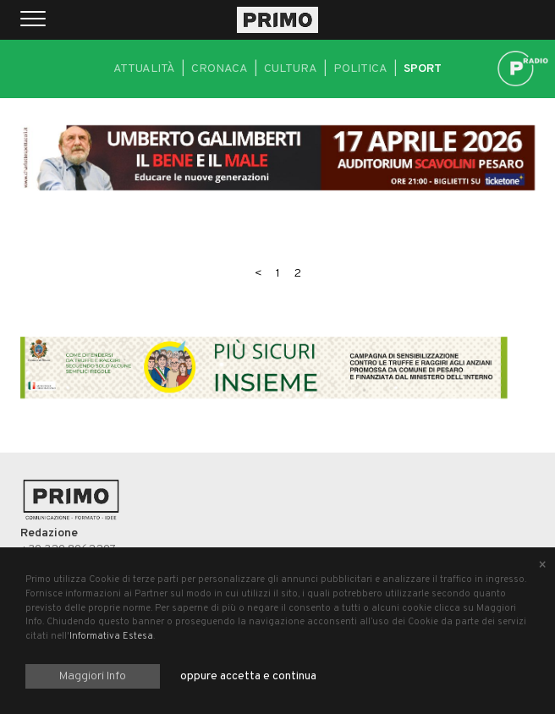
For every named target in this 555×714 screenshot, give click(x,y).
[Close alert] (542, 566)
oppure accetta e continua (248, 676)
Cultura (290, 69)
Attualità (144, 69)
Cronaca (219, 69)
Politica (360, 69)
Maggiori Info (92, 676)
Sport (423, 69)
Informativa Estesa (111, 636)
